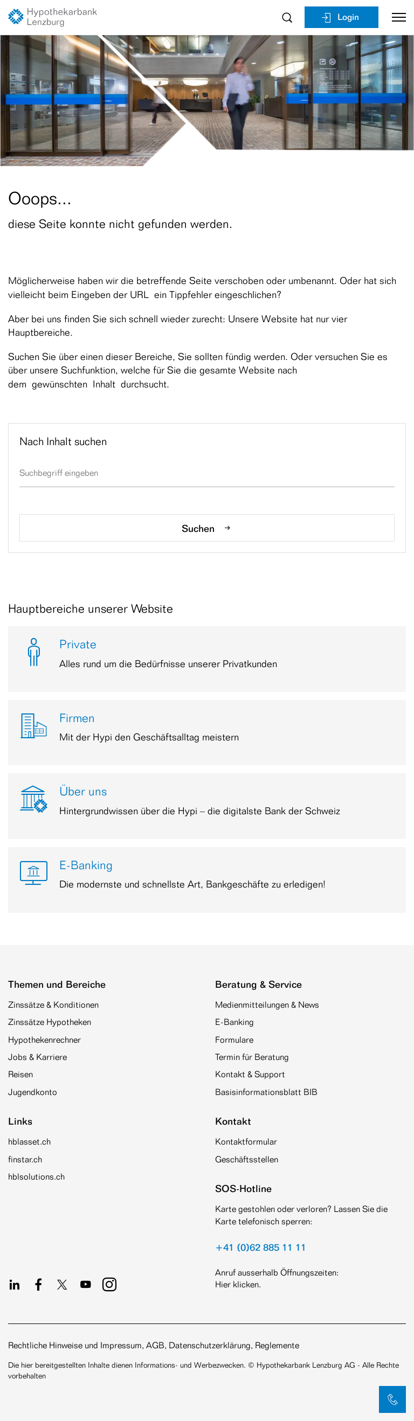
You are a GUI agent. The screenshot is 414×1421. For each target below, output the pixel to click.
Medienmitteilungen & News (267, 1005)
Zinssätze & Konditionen (53, 1005)
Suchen (207, 528)
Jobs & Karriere (37, 1057)
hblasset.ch (29, 1141)
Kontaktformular (246, 1141)
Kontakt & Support (250, 1074)
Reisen (20, 1074)
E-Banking (234, 1022)
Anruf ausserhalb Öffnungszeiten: (277, 1272)
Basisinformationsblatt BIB (266, 1092)
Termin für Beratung (252, 1057)
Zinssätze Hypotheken (49, 1022)
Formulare (234, 1040)
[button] (392, 1399)
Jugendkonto (32, 1092)
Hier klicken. (238, 1284)
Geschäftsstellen (246, 1159)
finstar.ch (25, 1159)
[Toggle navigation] (395, 17)
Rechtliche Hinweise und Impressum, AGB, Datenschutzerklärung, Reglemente (153, 1345)
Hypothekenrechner (44, 1040)
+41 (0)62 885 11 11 (260, 1247)
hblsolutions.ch (36, 1177)
